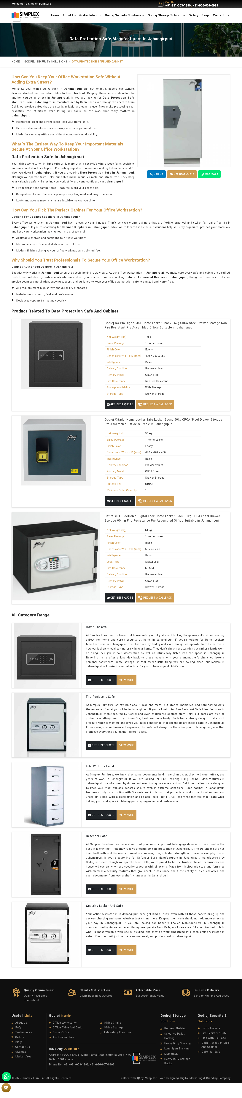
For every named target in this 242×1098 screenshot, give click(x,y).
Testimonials (22, 1048)
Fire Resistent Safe (100, 700)
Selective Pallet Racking (172, 1051)
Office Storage (111, 1043)
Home (55, 15)
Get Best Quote (182, 174)
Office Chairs (110, 1038)
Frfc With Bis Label (100, 772)
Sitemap (19, 1067)
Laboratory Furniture (115, 1048)
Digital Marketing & (192, 1093)
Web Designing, (169, 1093)
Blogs (206, 15)
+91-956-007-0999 (205, 6)
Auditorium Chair (61, 1052)
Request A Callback (155, 404)
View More (126, 680)
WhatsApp (209, 174)
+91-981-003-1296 (178, 6)
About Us (69, 15)
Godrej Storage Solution (166, 15)
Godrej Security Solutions (124, 15)
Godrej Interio (90, 15)
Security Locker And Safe (104, 918)
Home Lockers (96, 627)
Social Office (59, 1048)
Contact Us (221, 15)
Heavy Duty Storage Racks (175, 1076)
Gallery (193, 15)
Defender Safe (96, 845)
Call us (156, 174)
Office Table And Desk (65, 1043)
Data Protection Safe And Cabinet (214, 1060)
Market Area (21, 1072)
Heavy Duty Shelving (175, 1058)
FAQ (16, 1043)
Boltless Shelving (173, 1043)
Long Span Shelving (175, 1064)
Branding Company (218, 1093)
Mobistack (169, 1069)
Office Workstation (63, 1038)
